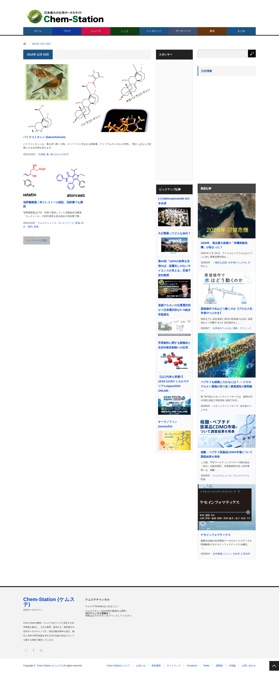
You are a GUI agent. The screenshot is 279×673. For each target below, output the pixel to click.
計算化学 (245, 553)
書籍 (212, 30)
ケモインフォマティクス (216, 534)
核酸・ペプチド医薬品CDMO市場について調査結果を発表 (226, 454)
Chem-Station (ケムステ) (49, 601)
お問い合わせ (249, 665)
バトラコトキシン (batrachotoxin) (44, 137)
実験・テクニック (242, 328)
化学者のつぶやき (237, 262)
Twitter (206, 665)
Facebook (192, 665)
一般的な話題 (220, 262)
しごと (125, 30)
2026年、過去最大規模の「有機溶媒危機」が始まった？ (224, 245)
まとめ (241, 30)
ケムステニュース (47, 223)
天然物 (41, 154)
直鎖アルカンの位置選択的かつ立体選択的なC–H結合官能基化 (174, 310)
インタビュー (154, 30)
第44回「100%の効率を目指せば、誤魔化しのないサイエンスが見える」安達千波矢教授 (174, 268)
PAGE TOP (274, 666)
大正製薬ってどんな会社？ (174, 233)
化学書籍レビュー (222, 553)
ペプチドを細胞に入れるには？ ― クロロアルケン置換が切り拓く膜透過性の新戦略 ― (226, 386)
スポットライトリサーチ (226, 406)
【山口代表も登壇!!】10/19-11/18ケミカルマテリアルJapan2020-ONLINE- (173, 383)
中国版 (232, 665)
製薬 (36, 226)
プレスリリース (66, 223)
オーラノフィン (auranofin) (167, 424)
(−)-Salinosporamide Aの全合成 (173, 201)
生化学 (236, 553)
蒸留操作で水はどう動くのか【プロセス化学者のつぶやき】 (226, 310)
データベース (183, 30)
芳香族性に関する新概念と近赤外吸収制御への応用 (174, 345)
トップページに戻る (36, 240)
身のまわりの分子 (59, 154)
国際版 (219, 665)
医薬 (77, 223)
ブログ (67, 30)
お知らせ (141, 665)
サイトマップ (174, 665)
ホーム (38, 30)
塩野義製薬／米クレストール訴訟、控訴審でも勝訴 (53, 204)
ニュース (96, 30)
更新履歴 (156, 665)
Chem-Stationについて (118, 665)
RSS (41, 650)
